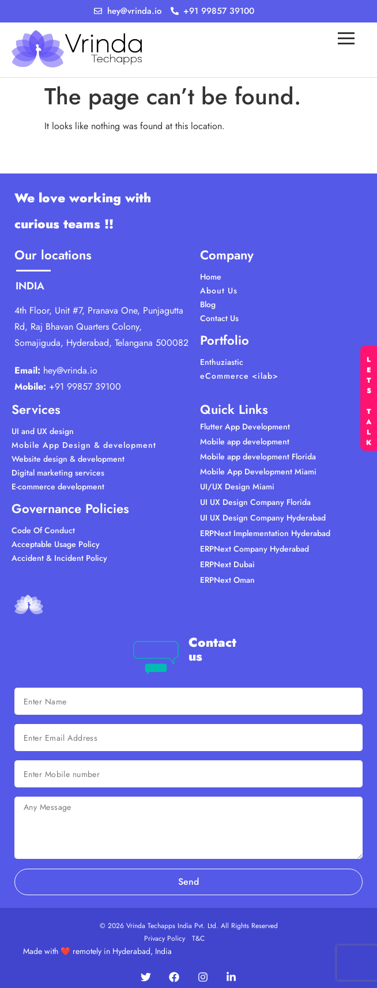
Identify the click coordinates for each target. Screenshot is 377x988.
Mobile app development (244, 441)
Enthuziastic (221, 362)
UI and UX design (43, 431)
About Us (218, 290)
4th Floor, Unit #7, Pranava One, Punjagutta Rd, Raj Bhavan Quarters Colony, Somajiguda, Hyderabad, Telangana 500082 (101, 326)
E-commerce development (58, 486)
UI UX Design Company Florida (255, 502)
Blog (208, 304)
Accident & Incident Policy (59, 558)
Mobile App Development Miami (258, 471)
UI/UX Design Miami (237, 486)
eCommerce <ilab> (239, 376)
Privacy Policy (164, 938)
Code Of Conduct (43, 530)
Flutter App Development (245, 426)
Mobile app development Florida (258, 456)
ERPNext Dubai (227, 564)
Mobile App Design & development (84, 445)
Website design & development (68, 459)
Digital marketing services (58, 472)
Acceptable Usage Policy (56, 544)
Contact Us (219, 318)
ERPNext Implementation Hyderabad (265, 533)
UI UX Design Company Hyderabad (263, 517)
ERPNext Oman (227, 580)
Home (210, 276)
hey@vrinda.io (70, 370)
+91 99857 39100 (85, 386)
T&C (198, 938)
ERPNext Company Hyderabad (254, 549)
